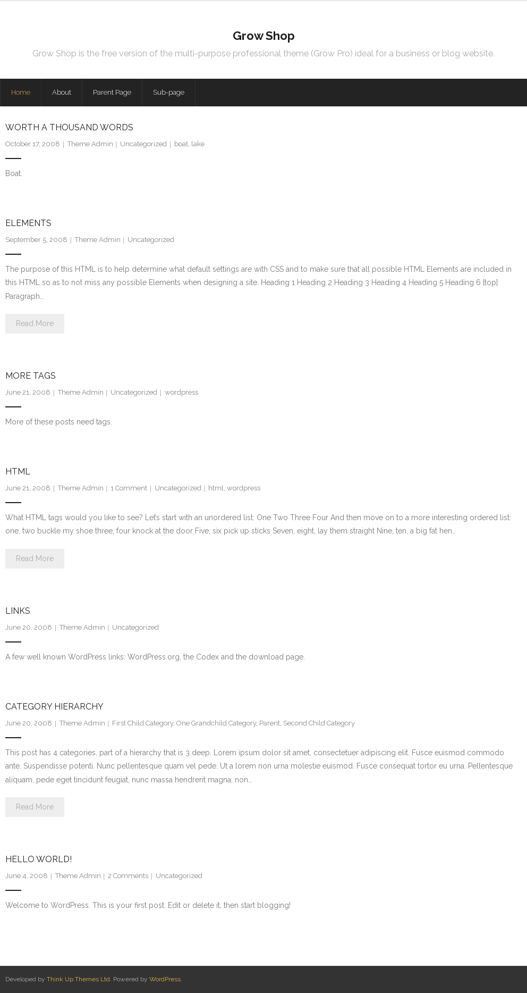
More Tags (30, 376)
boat (181, 144)
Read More (35, 323)
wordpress (181, 392)
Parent (269, 723)
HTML (17, 471)
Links (17, 611)
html (216, 488)
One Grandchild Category (216, 723)
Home (20, 92)
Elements (28, 223)
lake (198, 144)
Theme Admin (90, 144)
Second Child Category (319, 723)
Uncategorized (143, 144)
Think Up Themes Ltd (78, 979)
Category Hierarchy (54, 707)
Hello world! (38, 859)
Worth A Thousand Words (69, 127)
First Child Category (142, 723)
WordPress (165, 979)
